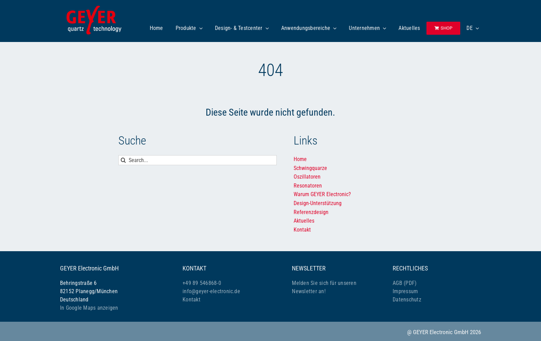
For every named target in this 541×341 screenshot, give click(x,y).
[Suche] (123, 160)
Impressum (405, 291)
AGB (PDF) (404, 283)
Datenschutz (407, 299)
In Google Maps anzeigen (89, 308)
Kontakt (191, 299)
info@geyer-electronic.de (211, 291)
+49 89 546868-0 (202, 283)
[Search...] (197, 160)
